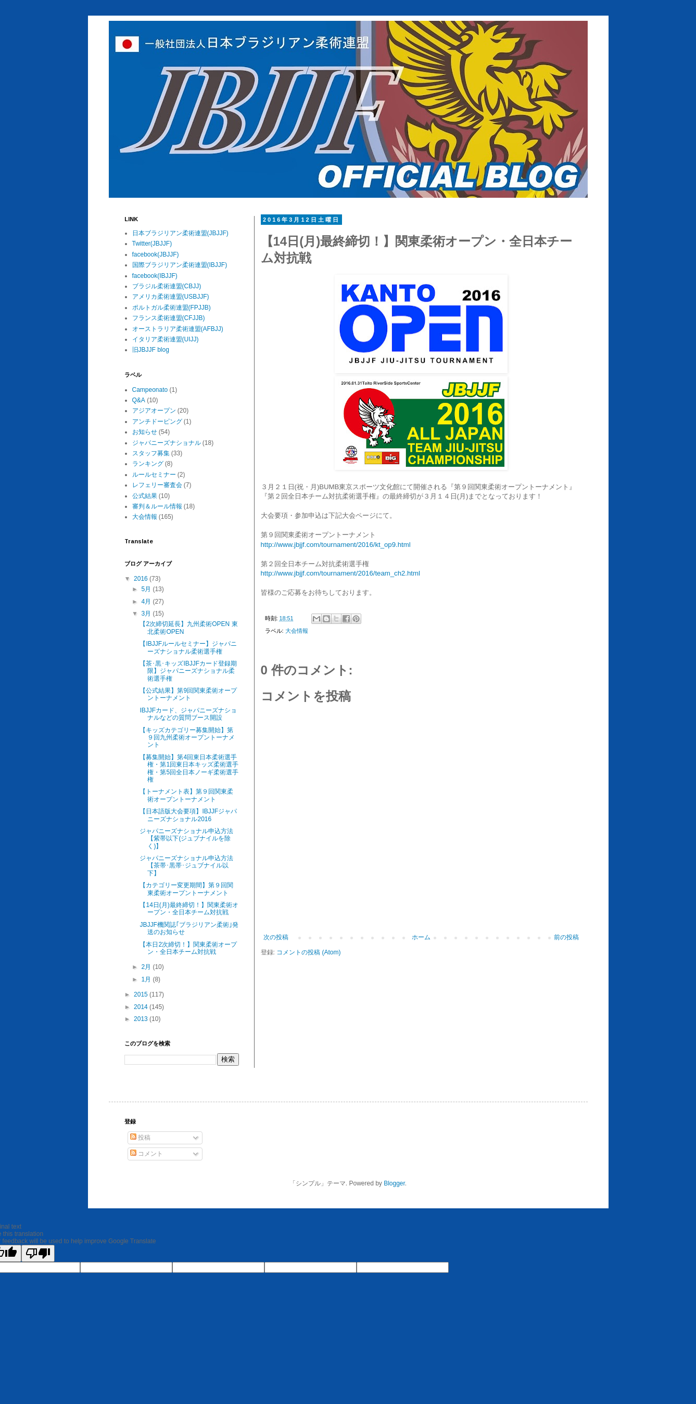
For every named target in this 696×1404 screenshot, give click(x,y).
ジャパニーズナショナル (166, 442)
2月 (147, 967)
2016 (141, 578)
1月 (147, 979)
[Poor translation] (38, 1253)
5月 (147, 589)
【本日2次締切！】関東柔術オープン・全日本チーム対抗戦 (188, 948)
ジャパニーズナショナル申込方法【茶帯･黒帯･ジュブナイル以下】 (186, 865)
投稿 (140, 1137)
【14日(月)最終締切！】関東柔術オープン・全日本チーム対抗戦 (189, 908)
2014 (141, 1007)
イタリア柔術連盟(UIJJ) (165, 339)
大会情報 (296, 631)
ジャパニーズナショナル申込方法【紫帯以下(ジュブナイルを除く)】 (186, 838)
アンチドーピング (157, 421)
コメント (146, 1153)
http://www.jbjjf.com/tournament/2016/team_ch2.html (340, 573)
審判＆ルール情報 (157, 506)
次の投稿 (275, 937)
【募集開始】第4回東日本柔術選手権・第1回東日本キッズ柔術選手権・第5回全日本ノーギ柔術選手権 (189, 768)
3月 (147, 613)
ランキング (147, 463)
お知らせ (144, 432)
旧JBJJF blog (150, 349)
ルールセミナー (154, 474)
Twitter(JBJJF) (152, 243)
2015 (141, 994)
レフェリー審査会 (157, 485)
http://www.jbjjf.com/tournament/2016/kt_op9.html (336, 544)
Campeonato (150, 389)
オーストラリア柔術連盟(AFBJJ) (177, 329)
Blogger (394, 1183)
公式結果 (144, 496)
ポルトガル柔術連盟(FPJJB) (171, 307)
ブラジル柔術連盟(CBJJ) (166, 286)
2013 (141, 1019)
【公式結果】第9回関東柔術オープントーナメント (188, 694)
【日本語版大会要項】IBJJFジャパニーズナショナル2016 (188, 815)
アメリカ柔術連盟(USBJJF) (170, 296)
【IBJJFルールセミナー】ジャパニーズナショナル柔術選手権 (188, 647)
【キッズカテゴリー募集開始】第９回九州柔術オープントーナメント (187, 737)
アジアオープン (154, 410)
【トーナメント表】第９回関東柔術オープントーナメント (186, 795)
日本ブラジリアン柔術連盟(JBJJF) (180, 233)
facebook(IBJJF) (155, 275)
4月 (147, 601)
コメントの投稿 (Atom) (308, 952)
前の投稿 (566, 937)
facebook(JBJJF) (155, 254)
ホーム (421, 937)
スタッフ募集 (151, 453)
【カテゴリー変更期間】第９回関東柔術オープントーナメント (186, 889)
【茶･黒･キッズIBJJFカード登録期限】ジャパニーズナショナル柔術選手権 (188, 671)
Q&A (138, 400)
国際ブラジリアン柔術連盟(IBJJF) (179, 265)
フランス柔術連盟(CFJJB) (168, 318)
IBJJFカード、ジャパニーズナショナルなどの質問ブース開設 (188, 714)
